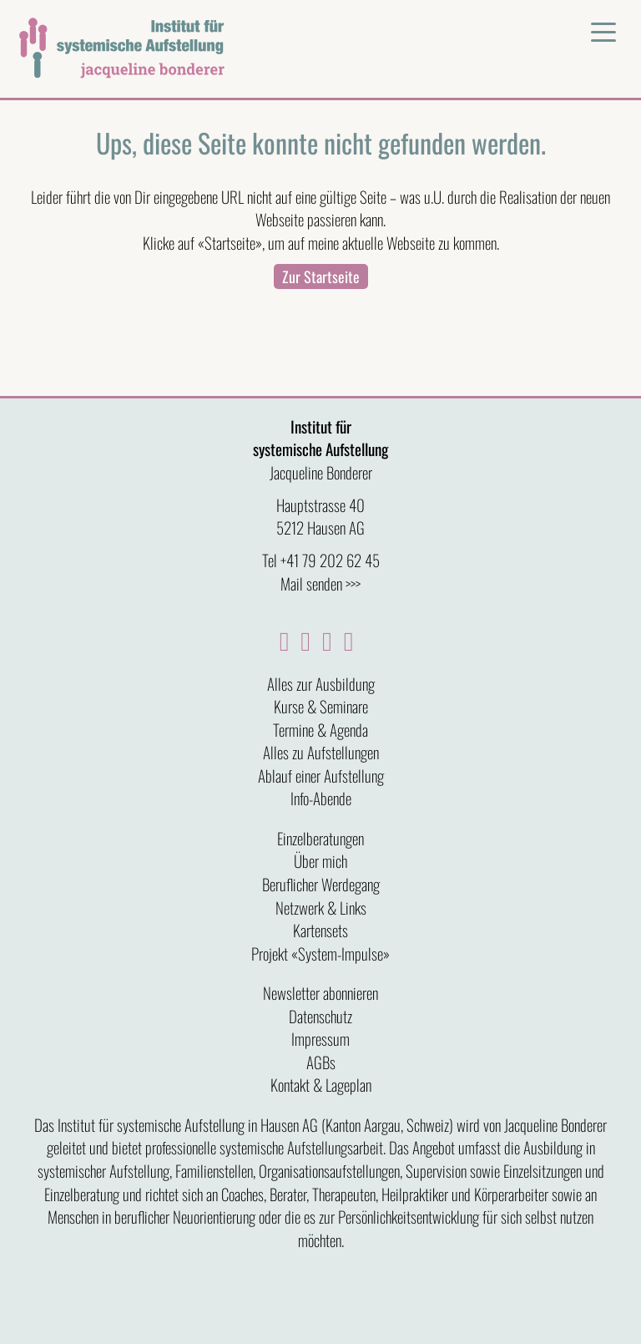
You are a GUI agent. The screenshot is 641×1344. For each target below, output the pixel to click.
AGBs (321, 1061)
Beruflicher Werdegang (321, 883)
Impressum (320, 1038)
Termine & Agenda (320, 729)
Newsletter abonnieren (320, 992)
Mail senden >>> (320, 583)
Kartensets (320, 929)
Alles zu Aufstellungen (321, 751)
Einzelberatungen (320, 838)
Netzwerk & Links (320, 907)
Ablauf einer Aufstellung (321, 775)
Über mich (320, 860)
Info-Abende (320, 797)
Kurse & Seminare (321, 706)
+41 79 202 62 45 (330, 559)
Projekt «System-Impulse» (320, 953)
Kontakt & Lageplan (320, 1084)
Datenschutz (320, 1015)
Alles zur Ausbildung (321, 683)
